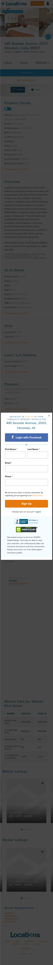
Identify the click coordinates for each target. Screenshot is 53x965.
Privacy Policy (37, 495)
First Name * (11, 449)
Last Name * (34, 449)
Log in (29, 417)
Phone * (9, 476)
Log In (38, 512)
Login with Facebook (27, 437)
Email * (8, 463)
